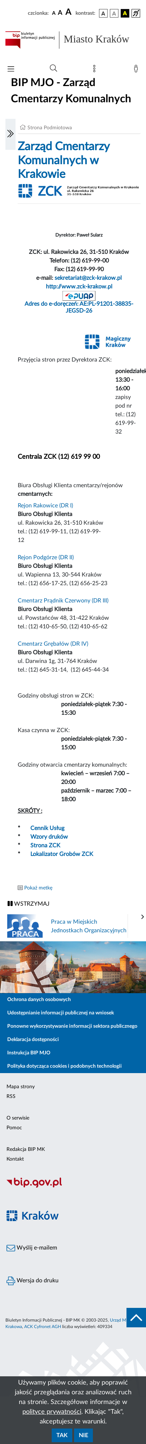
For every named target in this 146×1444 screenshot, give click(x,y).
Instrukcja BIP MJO (28, 1052)
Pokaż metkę (38, 888)
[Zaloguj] (137, 70)
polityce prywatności (51, 1412)
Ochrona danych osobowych (39, 999)
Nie (83, 1435)
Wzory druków (49, 837)
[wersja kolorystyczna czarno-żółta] (125, 13)
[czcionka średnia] (60, 13)
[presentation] (142, 917)
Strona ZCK (45, 845)
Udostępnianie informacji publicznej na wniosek (60, 1012)
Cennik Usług (47, 828)
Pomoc (14, 1127)
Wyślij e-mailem (32, 1248)
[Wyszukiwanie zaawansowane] (53, 68)
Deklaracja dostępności (33, 1039)
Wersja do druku (33, 1281)
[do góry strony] (136, 1317)
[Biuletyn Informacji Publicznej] (73, 1186)
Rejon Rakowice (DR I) (45, 505)
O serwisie (18, 1118)
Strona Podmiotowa (49, 127)
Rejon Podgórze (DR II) (46, 557)
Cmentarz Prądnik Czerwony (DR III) (63, 601)
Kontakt (15, 1159)
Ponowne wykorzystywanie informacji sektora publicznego (72, 1026)
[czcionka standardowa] (54, 13)
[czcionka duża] (69, 12)
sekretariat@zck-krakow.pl (88, 278)
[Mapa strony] (96, 70)
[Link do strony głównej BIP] (73, 40)
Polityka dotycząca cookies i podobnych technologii (64, 1066)
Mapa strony (21, 1086)
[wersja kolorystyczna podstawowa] (103, 13)
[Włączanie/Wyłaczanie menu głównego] (10, 70)
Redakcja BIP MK (26, 1149)
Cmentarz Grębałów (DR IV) (53, 644)
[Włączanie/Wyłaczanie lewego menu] (10, 134)
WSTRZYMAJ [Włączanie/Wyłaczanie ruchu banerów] (29, 904)
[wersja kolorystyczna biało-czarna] (114, 13)
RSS (11, 1096)
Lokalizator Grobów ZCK (61, 854)
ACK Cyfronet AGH (42, 1326)
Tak (62, 1435)
